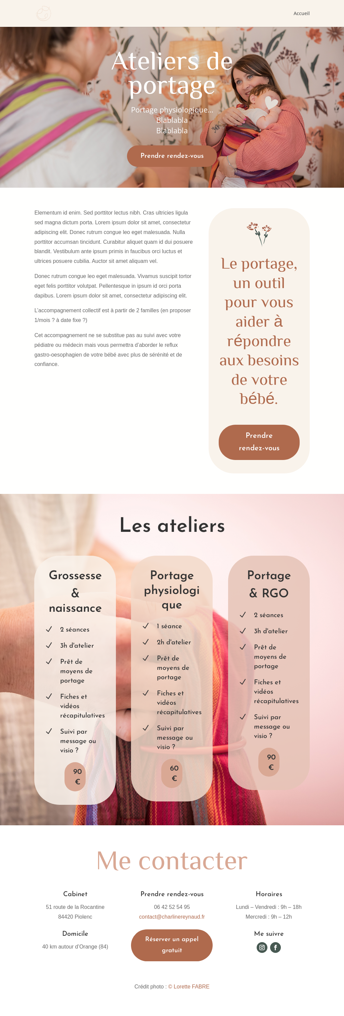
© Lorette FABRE (189, 986)
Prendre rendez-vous (172, 156)
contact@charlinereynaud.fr (172, 917)
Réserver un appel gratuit (172, 945)
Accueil (302, 13)
